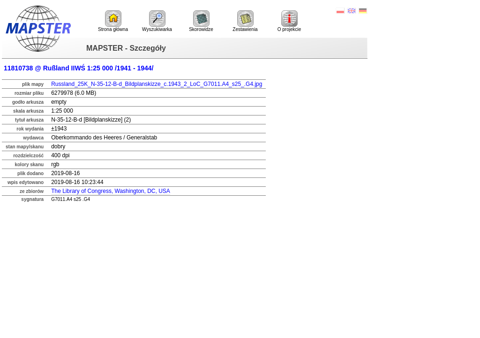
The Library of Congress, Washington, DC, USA (110, 191)
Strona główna (113, 21)
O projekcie (289, 21)
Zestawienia (244, 21)
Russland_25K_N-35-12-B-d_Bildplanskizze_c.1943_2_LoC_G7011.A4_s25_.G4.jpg (156, 84)
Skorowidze (201, 21)
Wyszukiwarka (157, 21)
